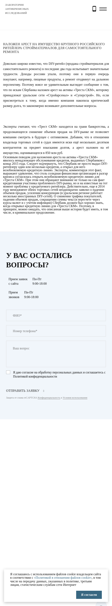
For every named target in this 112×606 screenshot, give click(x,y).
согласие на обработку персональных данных (52, 372)
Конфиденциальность (49, 397)
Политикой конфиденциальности (35, 376)
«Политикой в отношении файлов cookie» (63, 577)
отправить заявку (23, 390)
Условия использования (75, 397)
